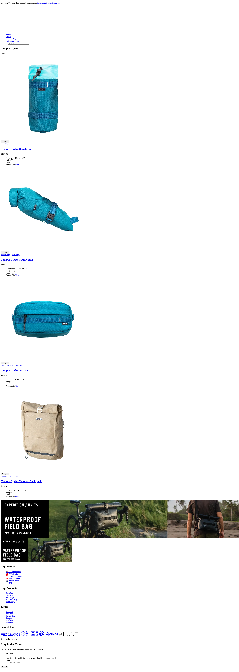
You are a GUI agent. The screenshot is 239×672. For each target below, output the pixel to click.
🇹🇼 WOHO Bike (12, 574)
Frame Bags (10, 602)
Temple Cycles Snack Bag (16, 148)
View (17, 164)
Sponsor (9, 618)
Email (8, 660)
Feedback (9, 620)
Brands (8, 37)
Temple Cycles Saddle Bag (17, 259)
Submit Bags (10, 616)
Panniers (4, 476)
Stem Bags (5, 144)
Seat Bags (16, 255)
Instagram (9, 614)
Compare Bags (11, 39)
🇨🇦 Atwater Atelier (13, 578)
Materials (9, 622)
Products (9, 35)
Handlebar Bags (7, 365)
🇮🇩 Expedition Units (14, 576)
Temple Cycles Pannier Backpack (21, 481)
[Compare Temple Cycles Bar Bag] (5, 363)
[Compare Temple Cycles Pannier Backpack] (5, 474)
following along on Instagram (48, 3)
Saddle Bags (5, 255)
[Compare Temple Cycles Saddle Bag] (5, 252)
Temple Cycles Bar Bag (15, 370)
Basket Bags (10, 595)
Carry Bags (19, 365)
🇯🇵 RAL (9, 583)
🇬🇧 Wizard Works (12, 581)
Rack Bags (10, 597)
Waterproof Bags (12, 41)
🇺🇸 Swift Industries (13, 572)
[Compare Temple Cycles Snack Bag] (5, 141)
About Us (9, 612)
